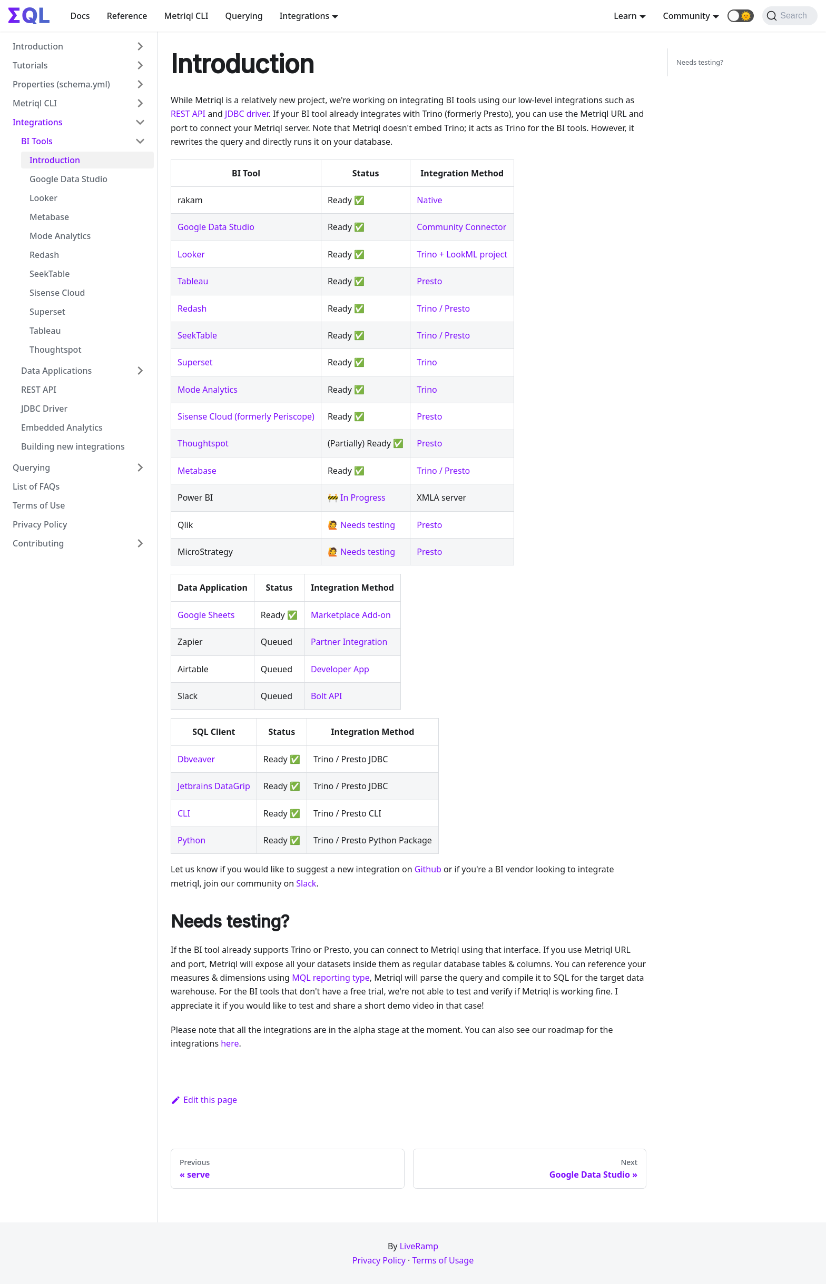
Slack (306, 883)
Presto (429, 281)
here (230, 1043)
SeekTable (50, 274)
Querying (243, 16)
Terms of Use (39, 505)
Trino (427, 362)
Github (428, 869)
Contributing (38, 543)
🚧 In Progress (357, 497)
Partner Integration (349, 642)
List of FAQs (36, 486)
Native (429, 200)
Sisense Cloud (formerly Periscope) (246, 416)
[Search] (790, 15)
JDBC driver (247, 114)
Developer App (340, 669)
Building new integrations (73, 446)
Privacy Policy (40, 524)
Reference (127, 16)
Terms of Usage (443, 1260)
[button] (740, 15)
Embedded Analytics (62, 427)
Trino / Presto (443, 308)
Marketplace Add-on (351, 615)
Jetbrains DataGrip (214, 786)
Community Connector (461, 227)
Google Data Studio (68, 179)
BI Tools (37, 141)
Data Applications (56, 370)
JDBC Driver (44, 408)
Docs (80, 16)
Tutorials (30, 65)
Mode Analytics (60, 236)
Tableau (45, 330)
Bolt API (326, 696)
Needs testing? (699, 62)
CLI (184, 813)
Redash (44, 255)
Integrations (38, 122)
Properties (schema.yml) (61, 84)
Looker (43, 198)
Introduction (38, 46)
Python (191, 840)
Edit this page (204, 1100)
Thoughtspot (56, 349)
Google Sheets (206, 615)
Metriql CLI (186, 16)
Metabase (49, 217)
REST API (38, 389)
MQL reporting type (331, 977)
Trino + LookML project (462, 254)
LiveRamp (419, 1246)
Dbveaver (196, 759)
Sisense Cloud (57, 292)
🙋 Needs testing (361, 525)
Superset (47, 311)
